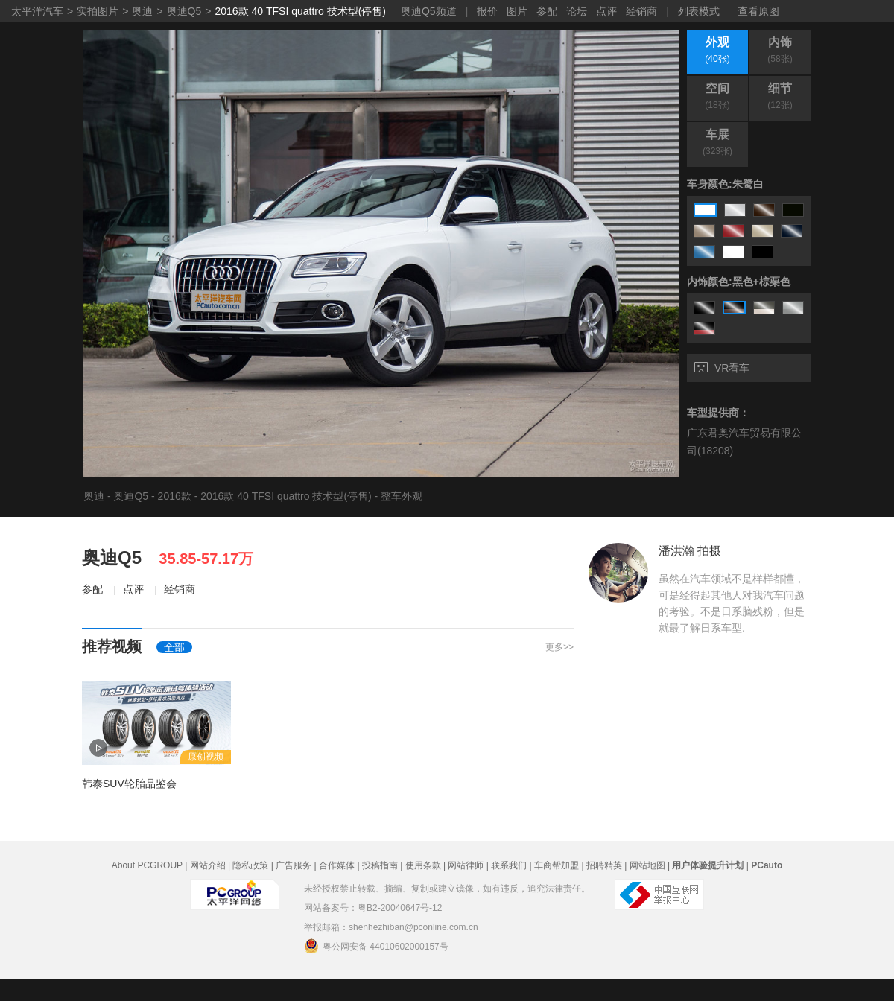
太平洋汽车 (37, 11)
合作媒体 (337, 865)
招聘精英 (604, 865)
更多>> (559, 647)
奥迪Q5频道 (429, 11)
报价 (487, 11)
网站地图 (647, 865)
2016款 (174, 496)
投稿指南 (380, 865)
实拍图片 (97, 11)
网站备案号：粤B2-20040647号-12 (373, 908)
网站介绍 (208, 865)
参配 (546, 11)
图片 (517, 11)
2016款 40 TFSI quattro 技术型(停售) (300, 11)
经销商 (641, 11)
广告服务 (293, 865)
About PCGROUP (147, 865)
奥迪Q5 (184, 11)
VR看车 (721, 368)
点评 (606, 11)
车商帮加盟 (556, 865)
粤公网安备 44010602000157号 (376, 945)
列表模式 (699, 11)
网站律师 (466, 865)
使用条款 (423, 865)
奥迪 (142, 11)
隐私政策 (250, 865)
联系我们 (509, 865)
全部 (174, 647)
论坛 (576, 11)
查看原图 (758, 11)
